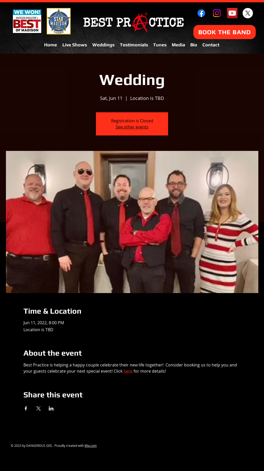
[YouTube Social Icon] (232, 13)
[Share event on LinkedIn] (51, 408)
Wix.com (91, 445)
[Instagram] (217, 13)
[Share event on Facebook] (25, 408)
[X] (248, 13)
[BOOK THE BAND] (224, 32)
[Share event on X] (38, 408)
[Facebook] (201, 13)
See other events (132, 127)
